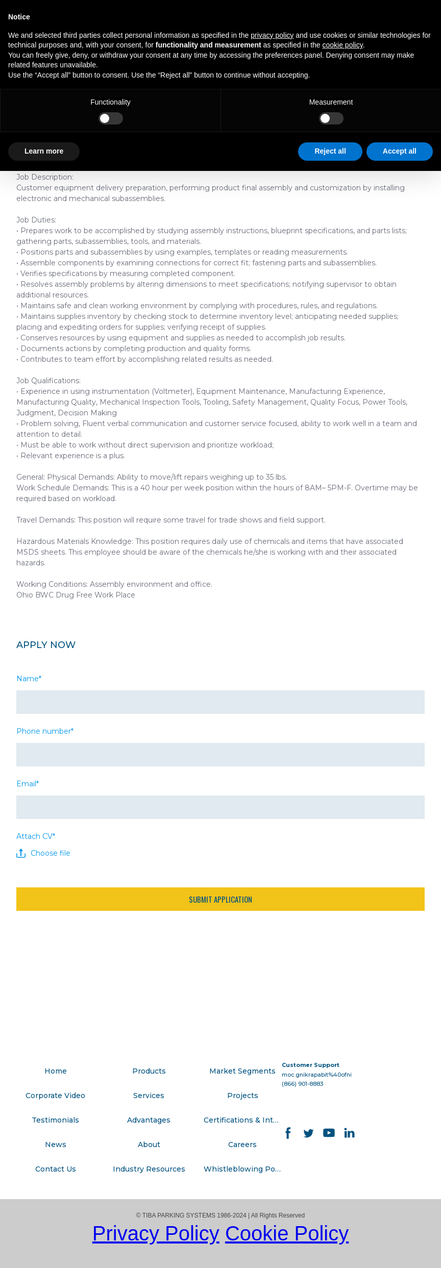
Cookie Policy (287, 1233)
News (55, 1144)
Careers (242, 1144)
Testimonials (55, 1120)
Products (149, 1071)
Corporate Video (55, 1095)
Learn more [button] (43, 151)
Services (148, 1095)
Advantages (148, 1120)
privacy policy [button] (272, 35)
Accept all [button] (399, 151)
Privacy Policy (155, 1233)
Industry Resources (149, 1169)
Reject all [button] (330, 151)
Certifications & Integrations (243, 1120)
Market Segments (242, 1071)
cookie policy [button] (343, 45)
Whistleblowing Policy (243, 1169)
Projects (242, 1095)
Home (55, 1071)
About (149, 1144)
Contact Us (55, 1169)
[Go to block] (82, 1010)
